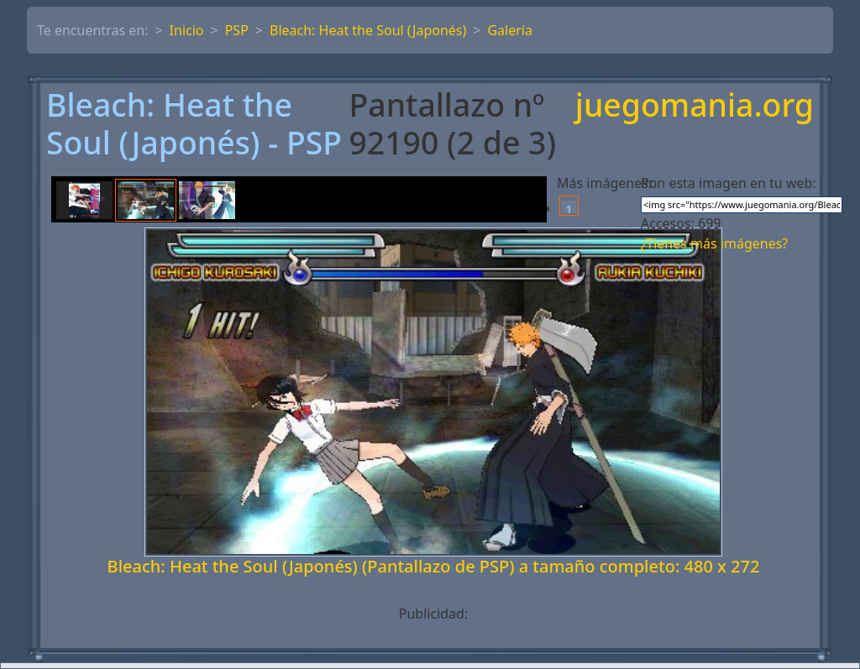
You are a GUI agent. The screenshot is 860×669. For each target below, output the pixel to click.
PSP (237, 30)
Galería (509, 30)
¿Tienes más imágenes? (714, 243)
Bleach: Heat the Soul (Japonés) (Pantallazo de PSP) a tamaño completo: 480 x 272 (434, 566)
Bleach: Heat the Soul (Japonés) (368, 30)
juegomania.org (694, 106)
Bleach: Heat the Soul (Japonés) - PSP (194, 124)
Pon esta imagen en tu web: (728, 183)
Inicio (187, 30)
